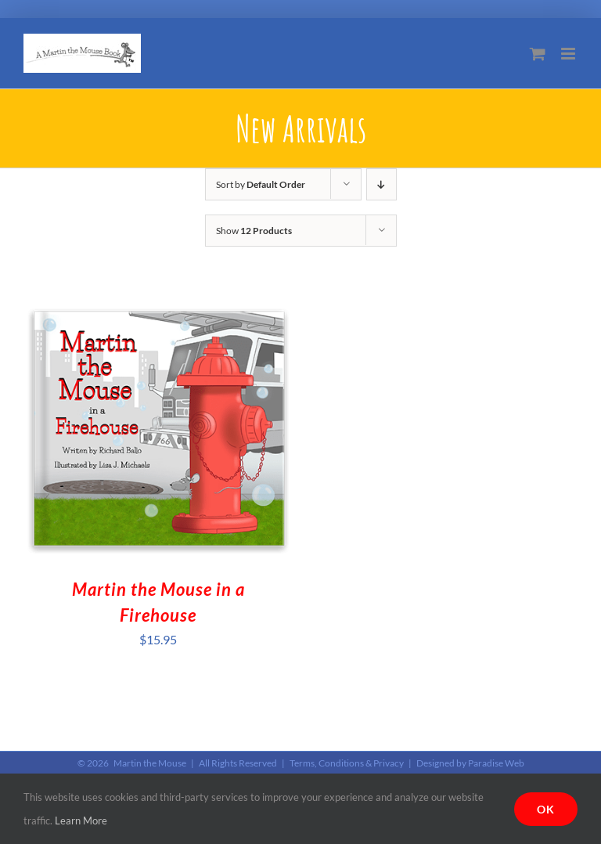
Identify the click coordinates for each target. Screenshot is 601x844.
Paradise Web (496, 763)
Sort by (260, 184)
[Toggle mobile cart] (537, 53)
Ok (546, 809)
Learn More (81, 820)
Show (254, 230)
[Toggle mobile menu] (569, 53)
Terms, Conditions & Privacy (347, 763)
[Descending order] (381, 184)
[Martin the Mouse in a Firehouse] (158, 304)
